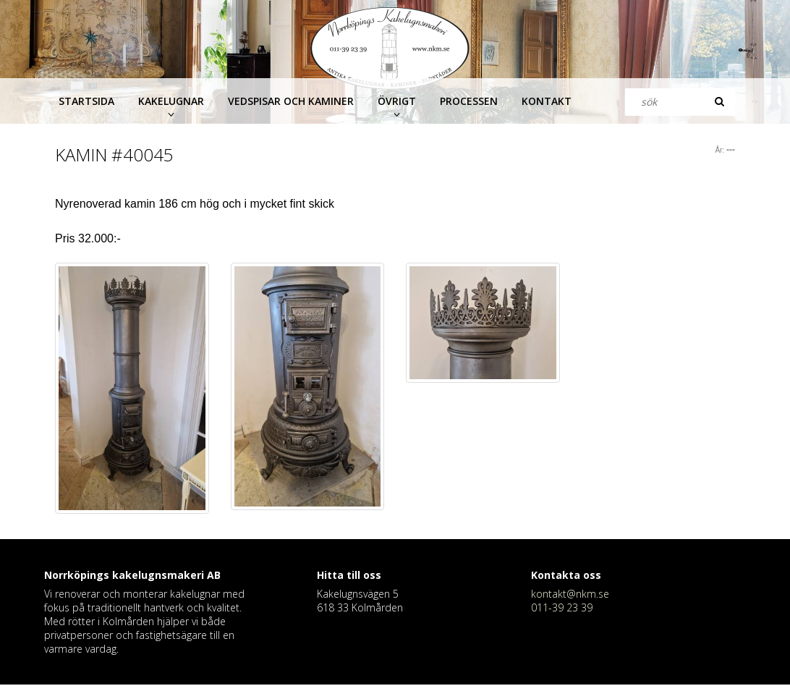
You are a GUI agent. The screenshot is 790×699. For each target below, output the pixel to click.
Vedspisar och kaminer (291, 101)
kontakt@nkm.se (570, 594)
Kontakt (547, 101)
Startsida (86, 101)
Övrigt (397, 101)
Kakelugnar (171, 101)
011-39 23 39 (561, 607)
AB (214, 575)
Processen (469, 101)
